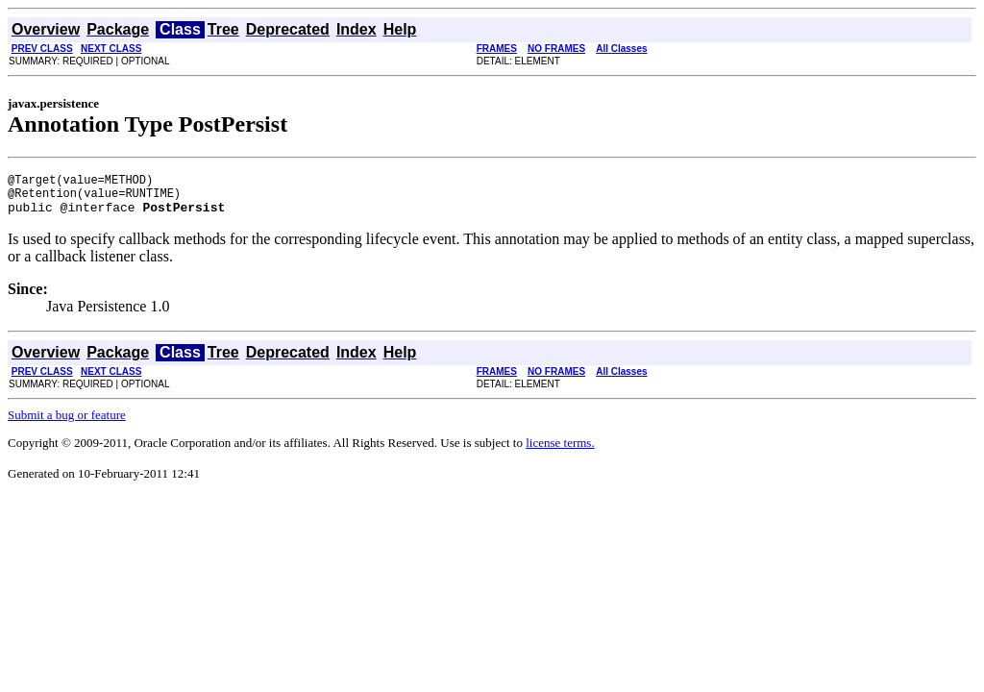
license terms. (560, 451)
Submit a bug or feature (67, 423)
